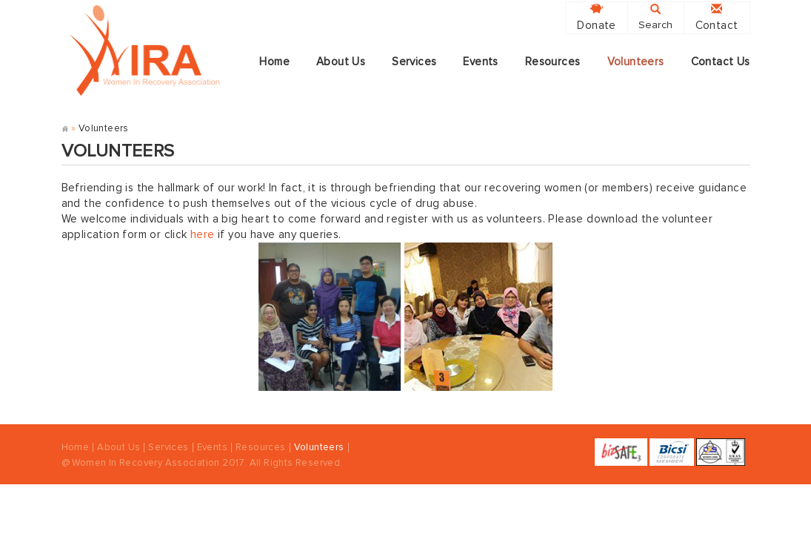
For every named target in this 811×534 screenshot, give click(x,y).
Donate (596, 17)
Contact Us (720, 61)
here (202, 234)
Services (414, 61)
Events (480, 61)
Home (274, 61)
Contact (716, 17)
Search (655, 17)
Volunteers (635, 61)
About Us (340, 61)
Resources (553, 61)
